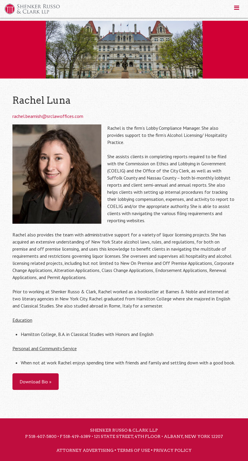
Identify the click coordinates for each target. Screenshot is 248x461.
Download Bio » (36, 382)
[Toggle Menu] (236, 7)
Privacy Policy (172, 450)
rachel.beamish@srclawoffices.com (47, 116)
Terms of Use (133, 450)
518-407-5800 (43, 436)
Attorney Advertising (84, 450)
